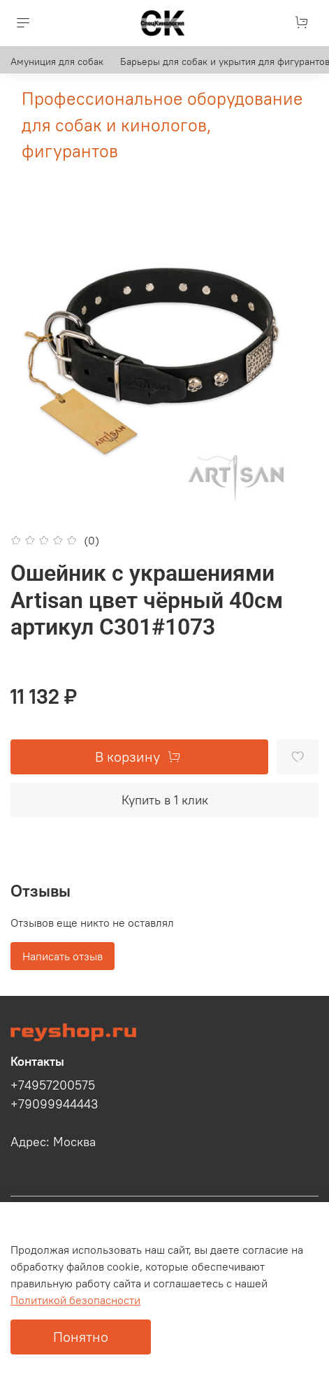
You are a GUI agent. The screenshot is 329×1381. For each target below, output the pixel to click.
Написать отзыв (62, 956)
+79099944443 (54, 1104)
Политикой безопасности (75, 1300)
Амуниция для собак (56, 61)
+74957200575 (52, 1085)
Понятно (80, 1336)
